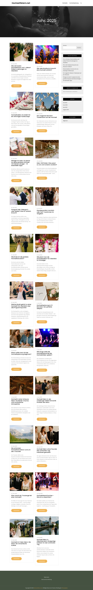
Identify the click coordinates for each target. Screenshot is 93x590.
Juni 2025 (65, 105)
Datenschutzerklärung (46, 579)
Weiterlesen (16, 86)
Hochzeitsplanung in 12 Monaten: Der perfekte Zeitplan (44, 306)
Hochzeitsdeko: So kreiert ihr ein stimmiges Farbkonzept (20, 115)
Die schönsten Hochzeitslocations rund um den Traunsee (21, 449)
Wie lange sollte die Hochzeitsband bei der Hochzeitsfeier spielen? (44, 353)
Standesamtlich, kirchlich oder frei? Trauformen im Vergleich (45, 212)
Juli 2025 (65, 102)
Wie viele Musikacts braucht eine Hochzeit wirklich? (46, 69)
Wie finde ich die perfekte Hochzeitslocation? (19, 257)
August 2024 (66, 109)
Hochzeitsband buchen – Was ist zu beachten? (45, 496)
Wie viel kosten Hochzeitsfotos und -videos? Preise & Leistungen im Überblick (21, 68)
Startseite (64, 3)
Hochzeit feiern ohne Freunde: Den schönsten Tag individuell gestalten (47, 450)
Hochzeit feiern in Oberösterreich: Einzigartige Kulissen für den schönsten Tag (46, 542)
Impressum (46, 577)
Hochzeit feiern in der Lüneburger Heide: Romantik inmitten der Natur (46, 400)
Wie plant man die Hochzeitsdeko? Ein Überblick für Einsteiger (47, 258)
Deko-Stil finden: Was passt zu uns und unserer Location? (47, 164)
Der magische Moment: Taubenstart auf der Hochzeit (47, 116)
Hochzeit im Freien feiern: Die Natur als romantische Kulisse (21, 543)
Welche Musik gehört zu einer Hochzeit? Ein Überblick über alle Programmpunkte (21, 306)
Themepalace (65, 588)
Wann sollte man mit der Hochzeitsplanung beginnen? (21, 353)
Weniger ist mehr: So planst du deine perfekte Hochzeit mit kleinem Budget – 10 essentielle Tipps (20, 163)
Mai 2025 (65, 107)
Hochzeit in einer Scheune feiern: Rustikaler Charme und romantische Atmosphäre (20, 401)
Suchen (65, 45)
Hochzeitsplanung (74, 3)
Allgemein (65, 120)
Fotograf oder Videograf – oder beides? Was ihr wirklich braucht (21, 211)
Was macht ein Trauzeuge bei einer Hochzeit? (21, 496)
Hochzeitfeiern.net (21, 3)
